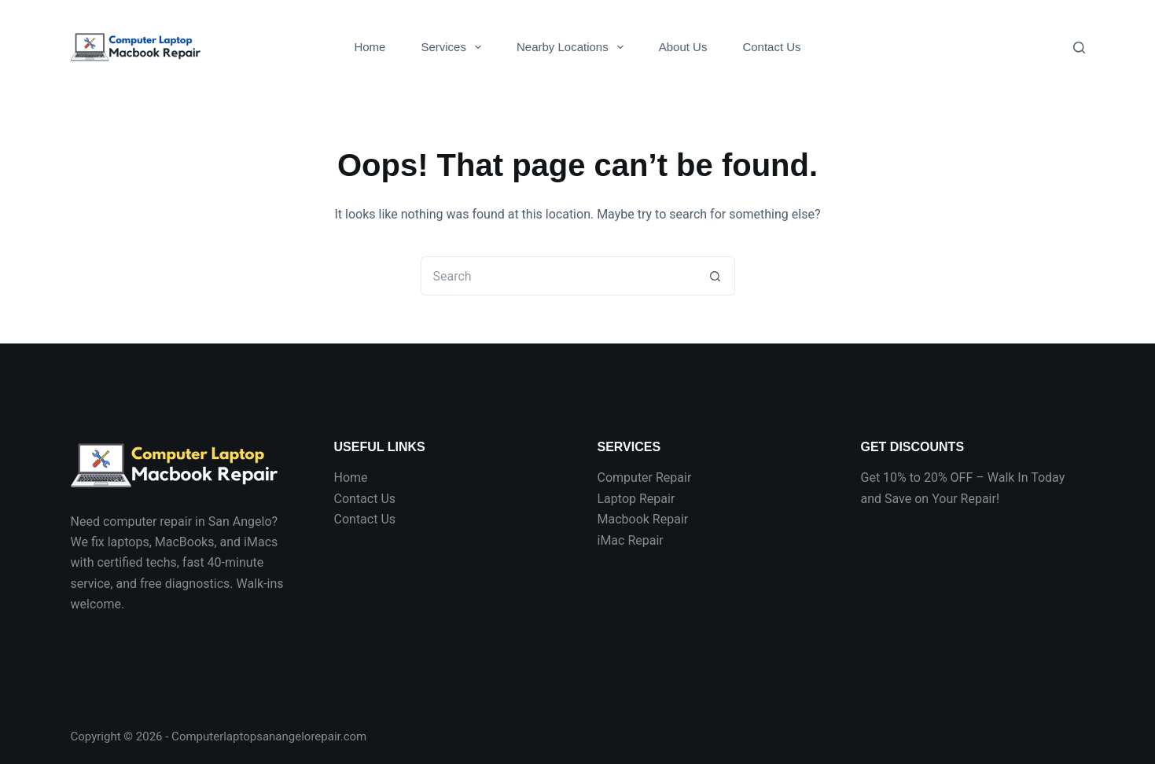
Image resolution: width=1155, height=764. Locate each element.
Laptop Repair (636, 498)
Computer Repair (645, 477)
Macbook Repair (643, 519)
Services (454, 47)
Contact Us (771, 46)
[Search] (1079, 47)
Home (369, 46)
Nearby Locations (573, 47)
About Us (683, 46)
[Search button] (715, 276)
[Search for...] (558, 276)
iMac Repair (631, 540)
